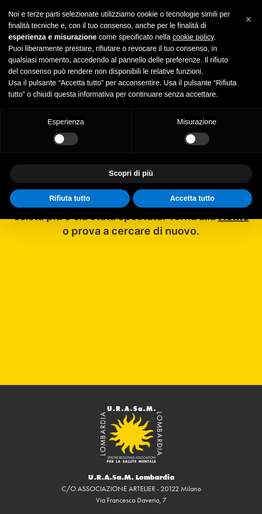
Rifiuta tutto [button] (69, 198)
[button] (248, 16)
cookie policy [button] (193, 37)
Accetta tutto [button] (192, 198)
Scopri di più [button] (131, 173)
